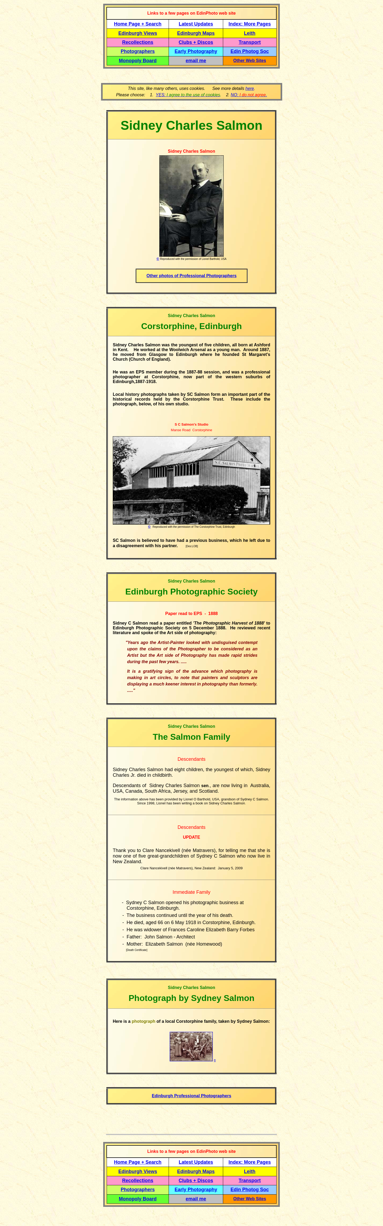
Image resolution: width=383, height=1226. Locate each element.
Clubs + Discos (196, 42)
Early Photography (196, 51)
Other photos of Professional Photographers (192, 275)
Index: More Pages (249, 24)
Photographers (138, 51)
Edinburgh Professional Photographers (191, 1096)
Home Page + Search (138, 24)
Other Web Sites (249, 60)
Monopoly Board (138, 60)
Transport (250, 42)
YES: (188, 95)
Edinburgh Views (137, 33)
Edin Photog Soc (250, 51)
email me (196, 60)
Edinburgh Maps (196, 33)
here (249, 88)
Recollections (137, 42)
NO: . (249, 95)
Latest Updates (196, 24)
